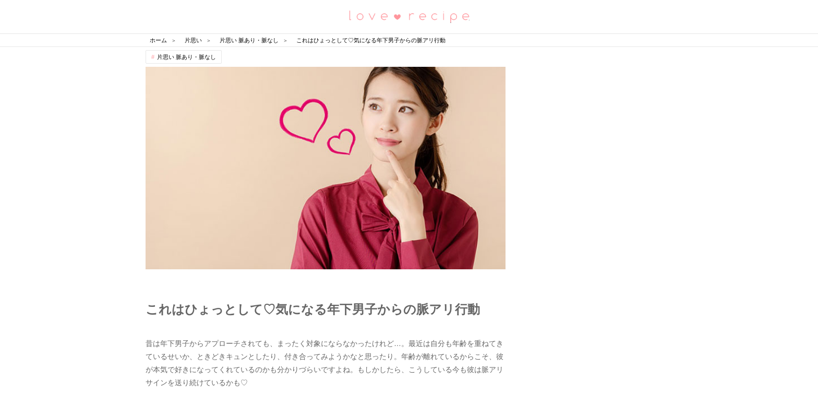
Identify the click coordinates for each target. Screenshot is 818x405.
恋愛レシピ (409, 15)
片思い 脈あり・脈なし (186, 57)
